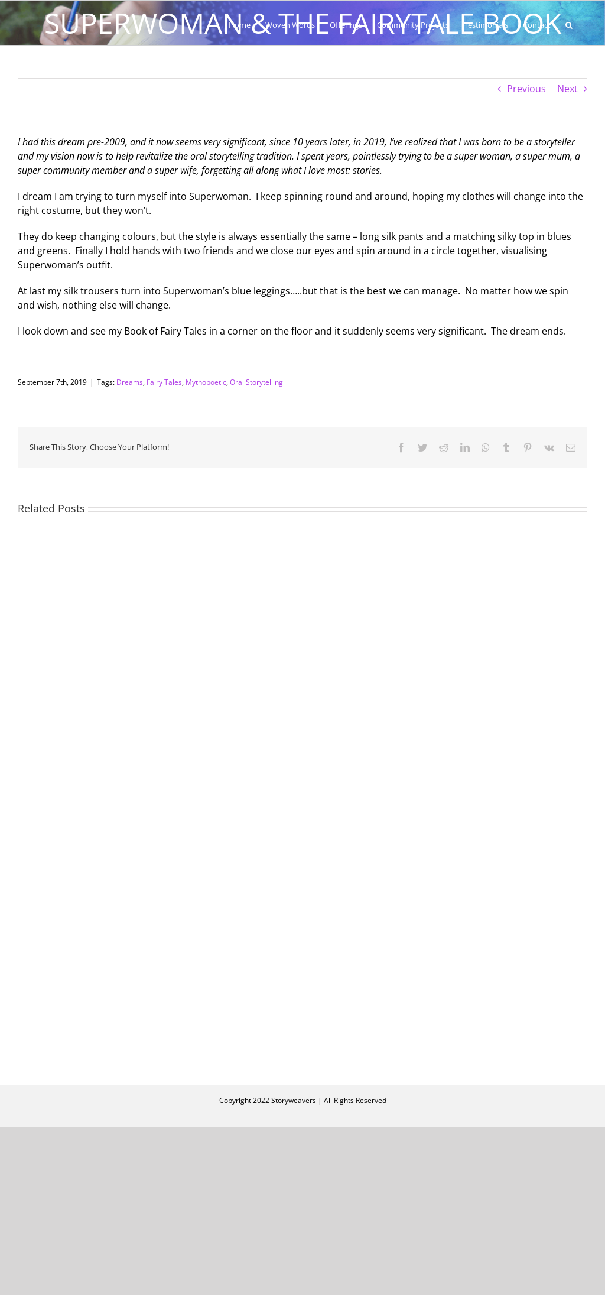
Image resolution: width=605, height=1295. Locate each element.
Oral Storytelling (256, 382)
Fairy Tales (164, 382)
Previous (526, 88)
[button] (569, 25)
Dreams (129, 382)
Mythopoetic (206, 382)
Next (567, 88)
